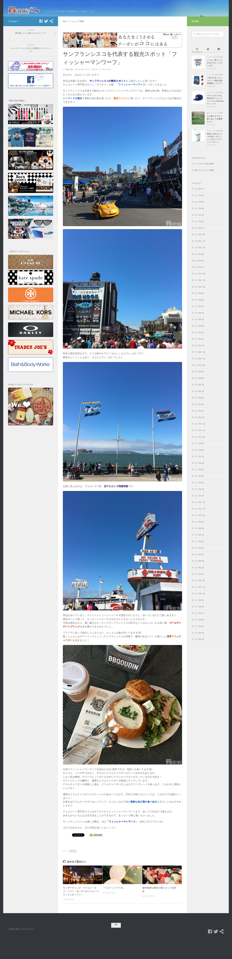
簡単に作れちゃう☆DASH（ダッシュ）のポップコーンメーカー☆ (214, 157)
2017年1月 (199, 515)
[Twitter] (46, 41)
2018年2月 (199, 430)
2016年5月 (199, 568)
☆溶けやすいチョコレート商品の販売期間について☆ (214, 100)
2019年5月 (199, 339)
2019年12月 (200, 293)
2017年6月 (199, 483)
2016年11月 (200, 528)
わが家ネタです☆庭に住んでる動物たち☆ (214, 139)
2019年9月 (199, 313)
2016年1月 (199, 594)
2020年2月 (199, 280)
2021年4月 (199, 228)
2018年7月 (199, 404)
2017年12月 (200, 443)
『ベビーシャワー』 (113, 907)
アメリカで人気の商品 (215, 77)
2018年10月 (200, 385)
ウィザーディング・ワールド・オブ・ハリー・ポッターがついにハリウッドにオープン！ (81, 911)
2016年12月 (200, 522)
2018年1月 (199, 437)
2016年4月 (199, 574)
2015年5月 (199, 646)
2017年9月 (199, 463)
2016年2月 (199, 587)
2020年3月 (199, 274)
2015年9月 (199, 620)
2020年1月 (199, 287)
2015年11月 (200, 607)
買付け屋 (69, 89)
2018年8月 (199, 398)
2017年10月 (200, 456)
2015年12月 (200, 600)
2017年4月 (199, 496)
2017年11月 (200, 450)
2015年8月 (199, 626)
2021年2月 (199, 241)
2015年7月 (199, 633)
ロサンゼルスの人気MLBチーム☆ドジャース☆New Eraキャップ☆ (215, 119)
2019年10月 (200, 306)
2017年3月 (199, 502)
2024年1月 (199, 208)
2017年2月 (199, 509)
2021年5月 (199, 222)
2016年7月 (199, 554)
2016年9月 (199, 541)
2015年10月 (200, 613)
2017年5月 (199, 489)
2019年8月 (199, 319)
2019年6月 (199, 332)
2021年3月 (199, 234)
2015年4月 (199, 652)
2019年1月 (199, 365)
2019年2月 (199, 359)
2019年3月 (199, 352)
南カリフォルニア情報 (73, 41)
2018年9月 (199, 391)
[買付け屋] (51, 41)
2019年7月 (199, 326)
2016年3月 (199, 581)
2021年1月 (199, 248)
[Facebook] (41, 41)
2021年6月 (199, 215)
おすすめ (73, 871)
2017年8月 (199, 470)
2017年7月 (199, 476)
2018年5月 (199, 417)
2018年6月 (199, 411)
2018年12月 (200, 372)
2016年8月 (199, 548)
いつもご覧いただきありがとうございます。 (214, 83)
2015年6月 (199, 639)
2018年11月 (200, 378)
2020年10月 (200, 267)
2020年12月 (200, 254)
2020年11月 (200, 261)
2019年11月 (200, 300)
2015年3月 (199, 659)
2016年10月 (200, 535)
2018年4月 (199, 424)
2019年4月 (199, 346)
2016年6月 (199, 561)
